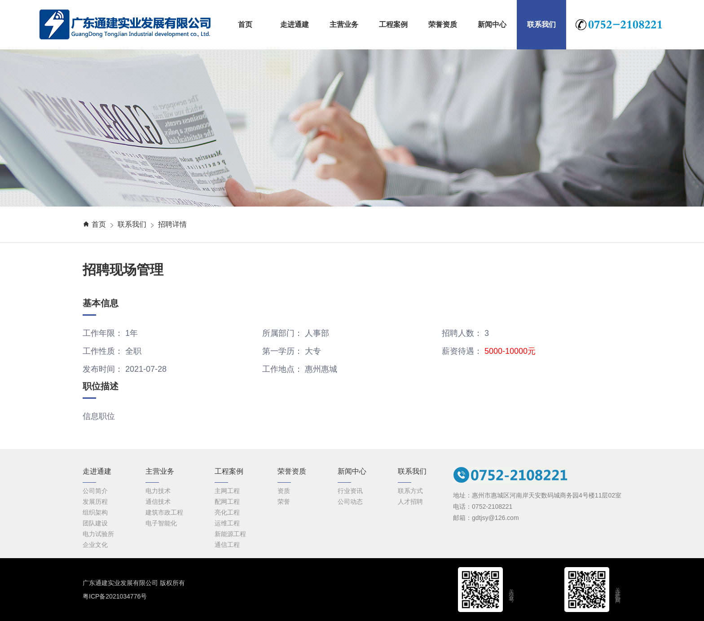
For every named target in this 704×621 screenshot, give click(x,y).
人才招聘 (410, 501)
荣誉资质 (442, 24)
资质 (283, 490)
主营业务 (344, 24)
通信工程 (227, 544)
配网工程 (227, 501)
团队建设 (95, 523)
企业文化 (95, 544)
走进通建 (294, 24)
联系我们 (541, 24)
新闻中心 (492, 24)
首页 (245, 24)
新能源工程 (230, 533)
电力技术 (158, 490)
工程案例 (393, 24)
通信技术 (158, 501)
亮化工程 (227, 512)
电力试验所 (98, 533)
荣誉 (283, 501)
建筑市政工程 (164, 512)
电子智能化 (161, 523)
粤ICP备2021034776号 (115, 596)
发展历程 (95, 501)
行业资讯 (350, 490)
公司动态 (350, 501)
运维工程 (227, 523)
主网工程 (227, 490)
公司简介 (95, 490)
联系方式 (410, 490)
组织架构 (95, 512)
